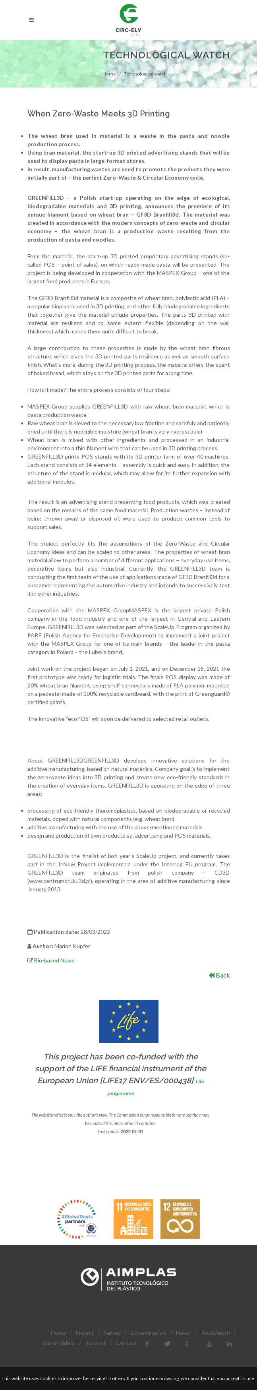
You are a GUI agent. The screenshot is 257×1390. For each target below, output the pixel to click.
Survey (112, 1332)
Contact (126, 1342)
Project (84, 1332)
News (183, 1332)
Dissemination (148, 1332)
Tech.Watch (215, 1332)
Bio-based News (54, 960)
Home (109, 74)
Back (219, 975)
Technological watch (145, 74)
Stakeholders (58, 1342)
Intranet (95, 1342)
